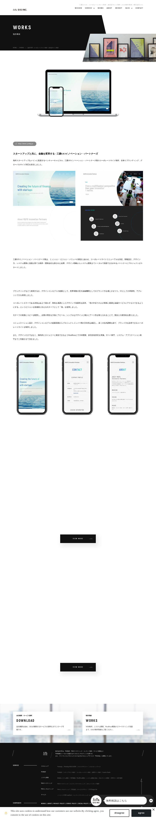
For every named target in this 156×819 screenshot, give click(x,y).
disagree (118, 813)
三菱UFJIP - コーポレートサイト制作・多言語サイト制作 (43, 48)
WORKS (21, 48)
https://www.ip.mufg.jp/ (25, 143)
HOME (15, 48)
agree (140, 813)
